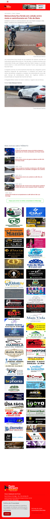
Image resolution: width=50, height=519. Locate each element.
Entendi (7, 514)
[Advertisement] (25, 126)
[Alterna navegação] (7, 1)
